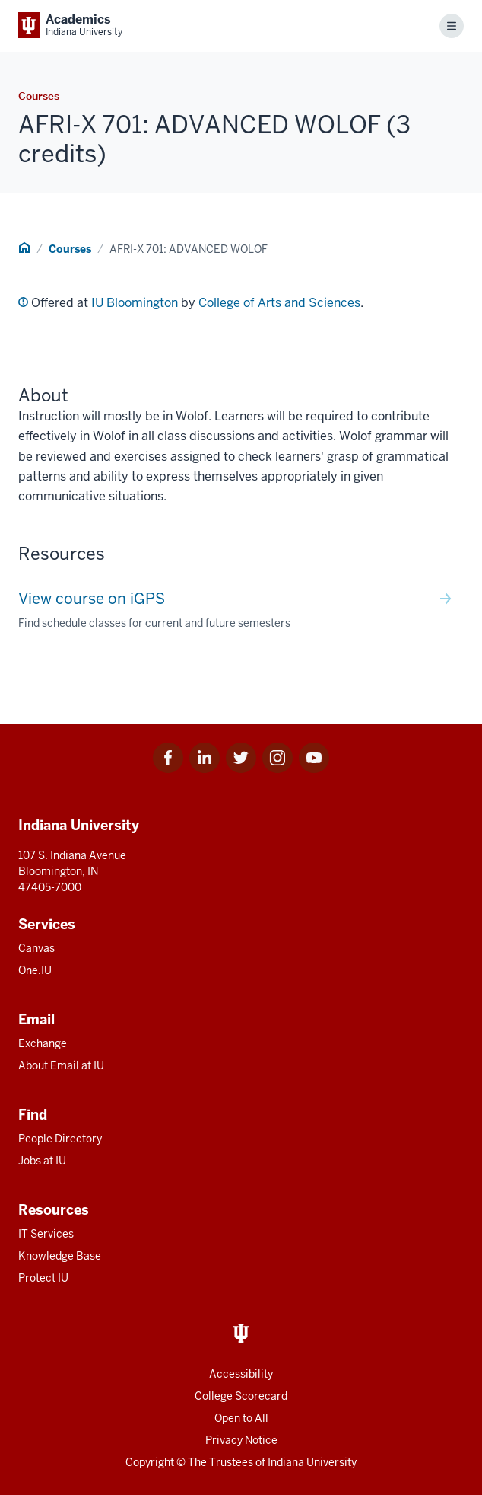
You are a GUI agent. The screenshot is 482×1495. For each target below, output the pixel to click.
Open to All (241, 1418)
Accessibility (241, 1374)
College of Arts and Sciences (279, 303)
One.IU (35, 970)
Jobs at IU (42, 1161)
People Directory (60, 1138)
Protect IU (43, 1278)
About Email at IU (61, 1065)
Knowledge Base (59, 1256)
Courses (70, 249)
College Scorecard (241, 1396)
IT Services (46, 1234)
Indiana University (312, 1462)
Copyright (149, 1462)
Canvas (36, 948)
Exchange (42, 1043)
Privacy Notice (241, 1440)
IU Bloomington (134, 303)
